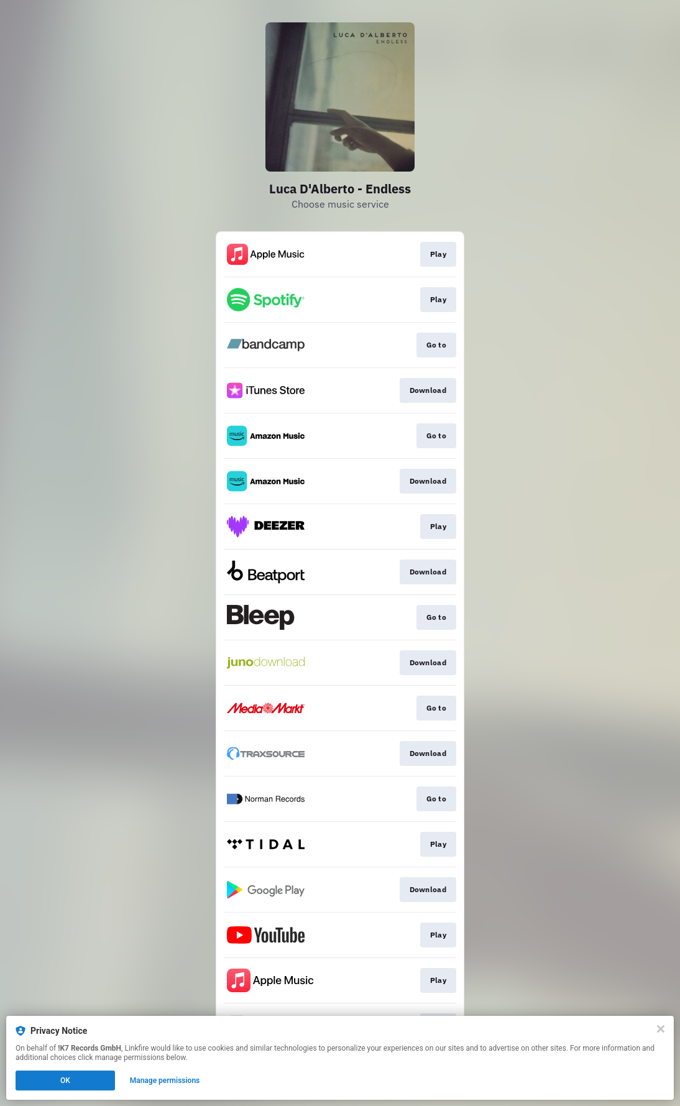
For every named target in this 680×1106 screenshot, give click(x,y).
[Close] (661, 1029)
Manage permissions (165, 1080)
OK (65, 1080)
